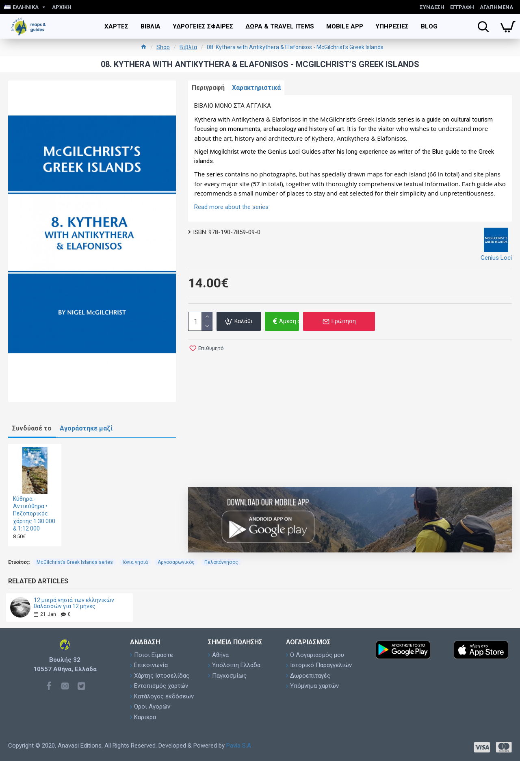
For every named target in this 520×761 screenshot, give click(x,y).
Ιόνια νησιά (135, 562)
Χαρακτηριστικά (263, 89)
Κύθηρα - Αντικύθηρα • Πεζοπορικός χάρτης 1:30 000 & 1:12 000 (34, 514)
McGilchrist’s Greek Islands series (75, 562)
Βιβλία (188, 47)
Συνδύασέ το (32, 428)
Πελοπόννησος (221, 562)
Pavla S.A (238, 745)
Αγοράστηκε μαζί (86, 428)
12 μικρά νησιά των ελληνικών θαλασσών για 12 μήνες (74, 603)
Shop (163, 47)
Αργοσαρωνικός (176, 562)
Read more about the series (231, 209)
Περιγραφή (210, 89)
